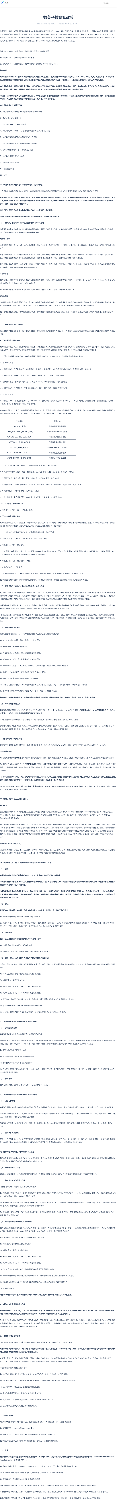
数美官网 (106, 3)
